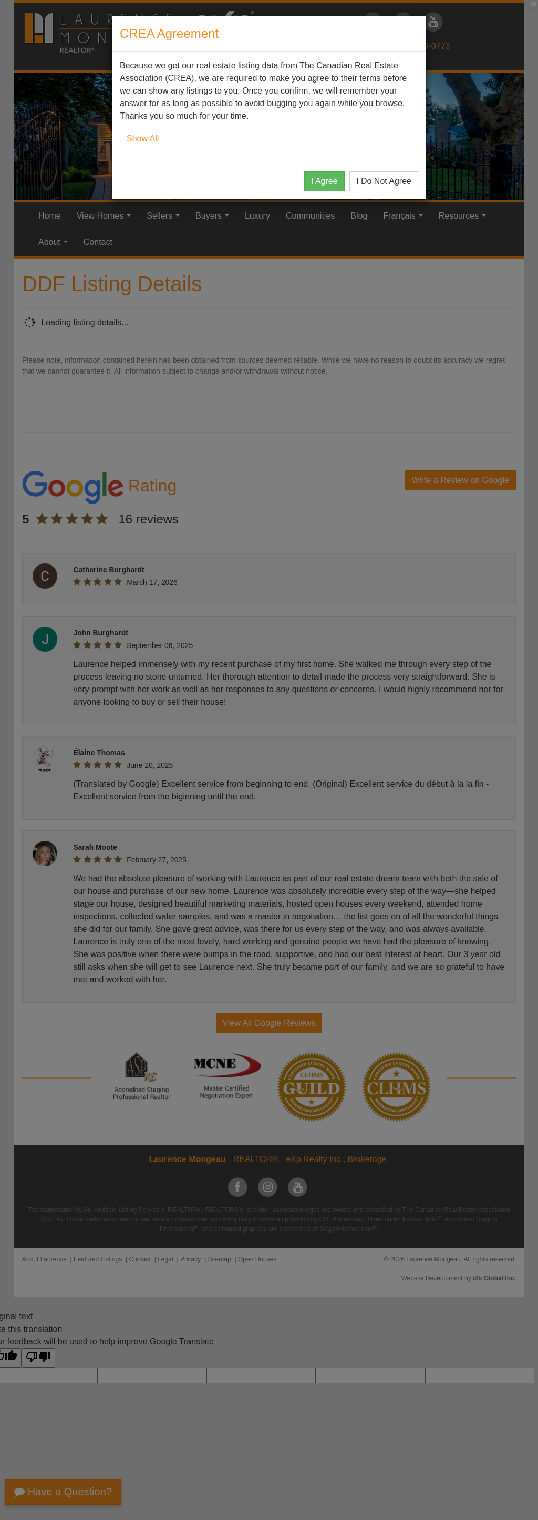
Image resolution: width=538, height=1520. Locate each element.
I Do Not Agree (383, 181)
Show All (143, 138)
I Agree (324, 181)
